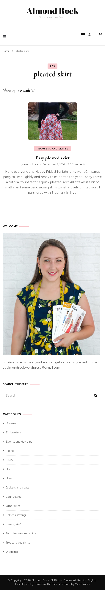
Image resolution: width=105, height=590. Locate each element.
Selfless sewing (16, 515)
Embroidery (13, 432)
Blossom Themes (46, 584)
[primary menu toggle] (5, 36)
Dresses (11, 423)
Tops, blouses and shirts (21, 533)
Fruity (9, 460)
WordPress (82, 584)
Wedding (12, 551)
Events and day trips (19, 441)
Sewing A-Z (13, 524)
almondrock (30, 164)
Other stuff (13, 506)
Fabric (10, 451)
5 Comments (77, 164)
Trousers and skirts (52, 148)
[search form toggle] (100, 34)
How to (10, 478)
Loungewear (14, 496)
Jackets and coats (17, 487)
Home (10, 469)
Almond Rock (52, 10)
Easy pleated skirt (53, 158)
